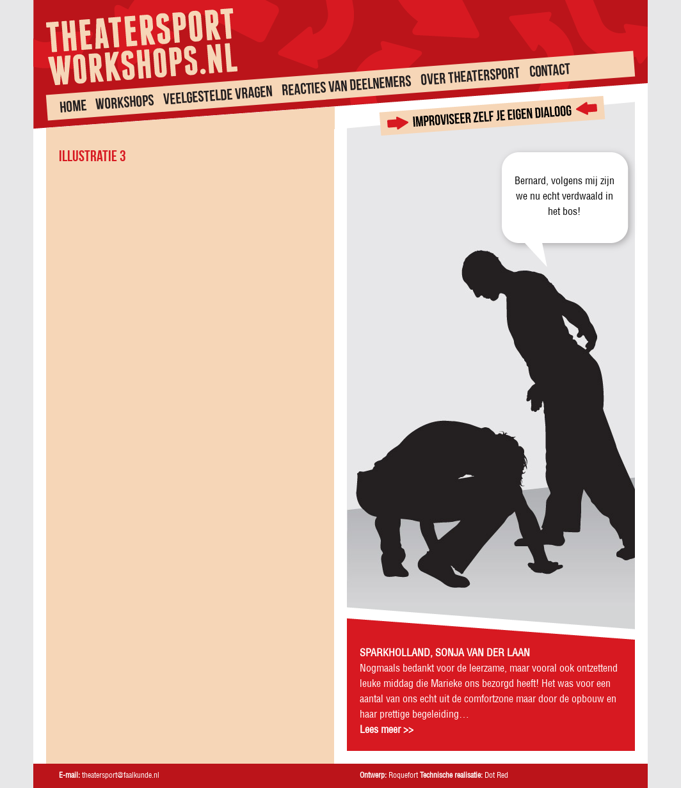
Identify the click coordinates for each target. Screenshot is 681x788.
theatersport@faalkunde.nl (120, 775)
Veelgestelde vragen (218, 95)
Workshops (125, 102)
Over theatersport (470, 76)
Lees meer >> (386, 730)
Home (73, 105)
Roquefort (403, 775)
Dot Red (496, 775)
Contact (550, 70)
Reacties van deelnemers (346, 85)
